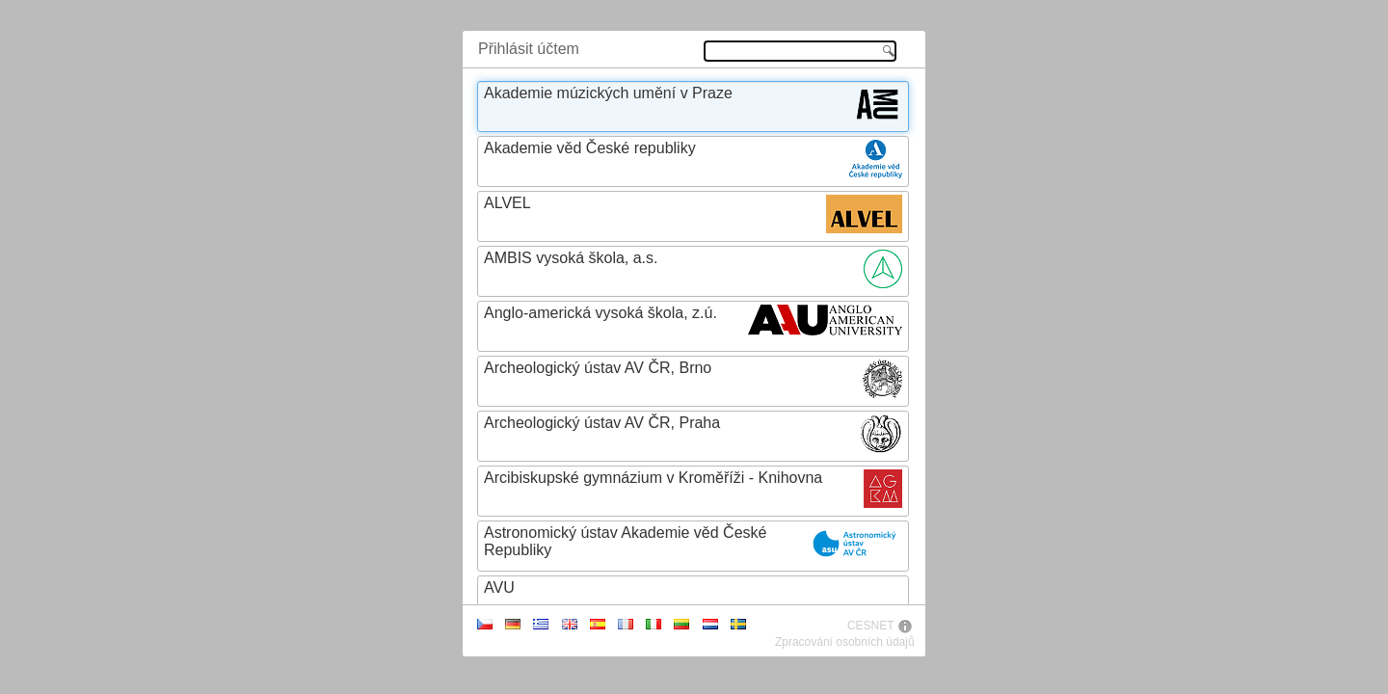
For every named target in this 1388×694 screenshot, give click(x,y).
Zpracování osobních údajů (845, 642)
